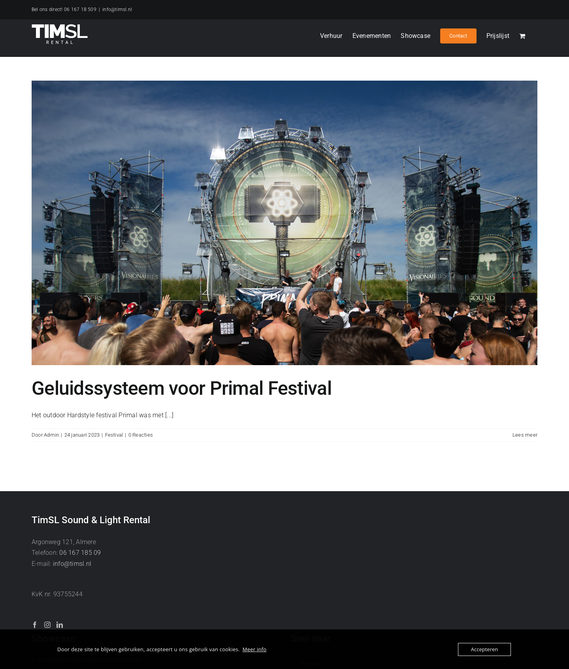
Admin (51, 435)
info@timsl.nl (117, 9)
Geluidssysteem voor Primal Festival (182, 388)
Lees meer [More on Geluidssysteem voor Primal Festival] (524, 435)
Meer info (255, 649)
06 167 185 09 (80, 552)
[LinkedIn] (60, 625)
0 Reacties (140, 435)
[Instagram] (47, 625)
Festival (114, 435)
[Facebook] (35, 625)
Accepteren (484, 649)
